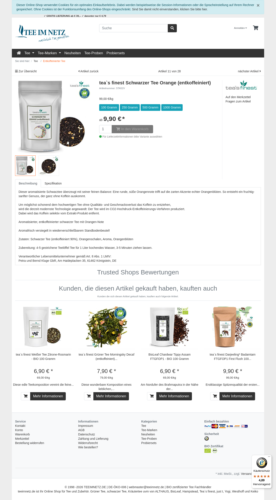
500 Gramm (150, 107)
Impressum (85, 425)
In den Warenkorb (132, 129)
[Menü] (269, 457)
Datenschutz (86, 434)
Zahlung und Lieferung (93, 438)
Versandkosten (251, 473)
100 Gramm (109, 107)
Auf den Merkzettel (238, 97)
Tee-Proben (93, 53)
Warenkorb (22, 434)
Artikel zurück (88, 71)
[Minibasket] (255, 28)
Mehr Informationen (48, 396)
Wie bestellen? (88, 447)
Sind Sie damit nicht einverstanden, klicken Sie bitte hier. (170, 9)
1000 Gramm (172, 107)
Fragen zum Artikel (238, 101)
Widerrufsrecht (88, 443)
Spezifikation (53, 183)
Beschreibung (28, 183)
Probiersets (116, 53)
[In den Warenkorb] (25, 396)
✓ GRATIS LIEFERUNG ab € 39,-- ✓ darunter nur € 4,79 (75, 16)
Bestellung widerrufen (29, 443)
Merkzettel (22, 438)
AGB (81, 430)
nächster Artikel (249, 71)
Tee (27, 53)
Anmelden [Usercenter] (240, 28)
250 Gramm (130, 107)
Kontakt (20, 425)
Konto (19, 430)
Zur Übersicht (26, 71)
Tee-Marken (48, 53)
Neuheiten (72, 53)
